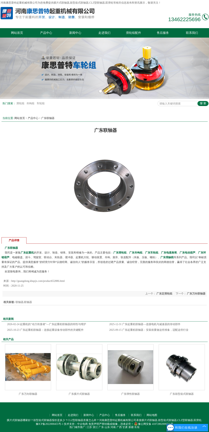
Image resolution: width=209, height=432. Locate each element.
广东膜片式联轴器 (79, 394)
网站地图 (152, 415)
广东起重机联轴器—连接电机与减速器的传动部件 (145, 324)
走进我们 (104, 32)
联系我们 (192, 32)
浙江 (95, 427)
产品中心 (46, 32)
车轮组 (41, 103)
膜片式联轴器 (61, 2)
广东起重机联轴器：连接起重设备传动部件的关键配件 (45, 329)
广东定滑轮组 (164, 293)
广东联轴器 (47, 118)
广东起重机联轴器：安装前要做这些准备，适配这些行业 (149, 329)
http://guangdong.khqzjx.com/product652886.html (38, 281)
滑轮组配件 (133, 32)
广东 (101, 427)
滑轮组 (20, 103)
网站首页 (17, 32)
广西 (119, 427)
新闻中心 (75, 32)
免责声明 (94, 424)
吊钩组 (30, 103)
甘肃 (125, 427)
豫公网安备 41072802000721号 (153, 424)
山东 (107, 427)
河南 (113, 427)
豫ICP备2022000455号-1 (49, 424)
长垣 (137, 427)
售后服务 (163, 32)
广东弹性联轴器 (130, 394)
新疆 (131, 427)
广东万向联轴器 (196, 293)
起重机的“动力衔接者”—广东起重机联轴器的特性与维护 (46, 324)
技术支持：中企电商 (76, 424)
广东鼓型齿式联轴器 (182, 394)
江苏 (89, 427)
